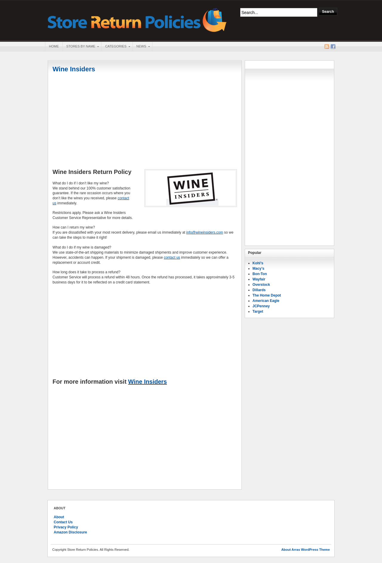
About (59, 517)
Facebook (333, 46)
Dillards (259, 290)
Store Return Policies (137, 20)
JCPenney (261, 306)
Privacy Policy (66, 527)
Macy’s (258, 268)
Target (257, 311)
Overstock (261, 285)
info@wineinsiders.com (204, 232)
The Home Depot (266, 295)
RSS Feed (326, 46)
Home (54, 46)
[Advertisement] (145, 121)
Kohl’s (257, 263)
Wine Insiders (74, 69)
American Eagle (265, 301)
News (141, 46)
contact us (172, 257)
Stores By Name (80, 46)
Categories (115, 46)
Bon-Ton (259, 274)
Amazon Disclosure (70, 532)
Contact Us (63, 522)
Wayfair (258, 279)
